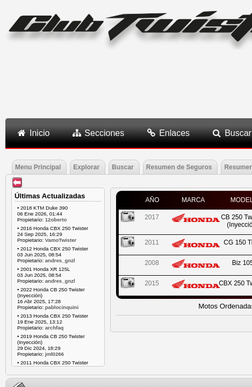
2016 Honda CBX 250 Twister (54, 228)
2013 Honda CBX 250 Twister (54, 316)
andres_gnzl (60, 260)
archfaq (54, 328)
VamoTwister (60, 240)
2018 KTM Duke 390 (44, 208)
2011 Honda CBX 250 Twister (54, 363)
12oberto (56, 220)
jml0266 (54, 354)
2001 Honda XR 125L (45, 269)
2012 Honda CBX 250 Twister (54, 249)
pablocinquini (61, 307)
